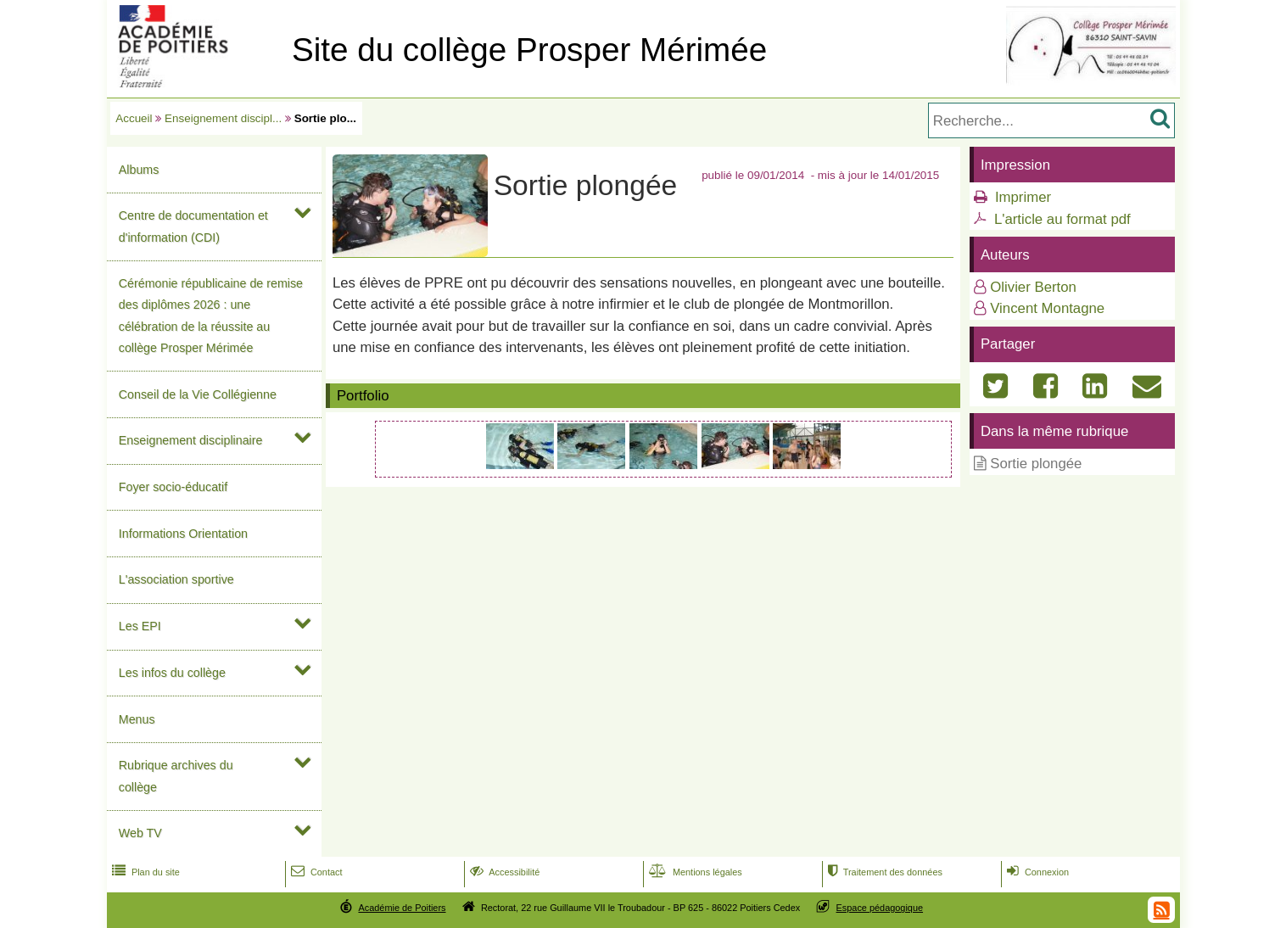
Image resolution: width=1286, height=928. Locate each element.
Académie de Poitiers (401, 908)
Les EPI (140, 626)
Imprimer (1023, 197)
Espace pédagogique (880, 908)
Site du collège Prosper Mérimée (529, 49)
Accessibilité (503, 872)
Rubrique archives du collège (176, 775)
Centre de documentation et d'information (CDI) (193, 226)
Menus (137, 719)
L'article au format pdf (1062, 219)
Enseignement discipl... (223, 118)
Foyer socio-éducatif (173, 487)
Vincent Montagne (1047, 308)
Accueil (133, 118)
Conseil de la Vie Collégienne (198, 394)
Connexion (1036, 872)
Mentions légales (694, 872)
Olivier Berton (1033, 287)
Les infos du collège (172, 672)
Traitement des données (883, 872)
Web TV (140, 833)
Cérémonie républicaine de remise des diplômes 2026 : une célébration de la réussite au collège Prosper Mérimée (211, 316)
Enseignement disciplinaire (191, 440)
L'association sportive (176, 579)
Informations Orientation (183, 533)
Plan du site (144, 872)
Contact (315, 872)
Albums (139, 169)
